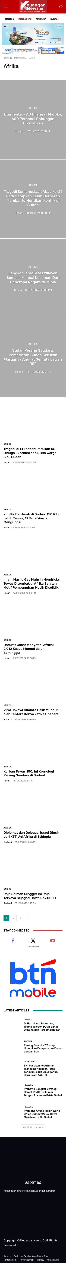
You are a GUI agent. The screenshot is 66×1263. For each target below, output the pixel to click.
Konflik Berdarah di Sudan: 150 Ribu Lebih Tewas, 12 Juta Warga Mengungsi (32, 518)
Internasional (20, 57)
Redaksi (8, 842)
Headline (28, 1085)
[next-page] (28, 918)
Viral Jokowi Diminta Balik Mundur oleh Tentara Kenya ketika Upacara (31, 712)
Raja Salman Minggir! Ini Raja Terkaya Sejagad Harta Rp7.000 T (30, 896)
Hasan (7, 462)
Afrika (33, 108)
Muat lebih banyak (33, 1127)
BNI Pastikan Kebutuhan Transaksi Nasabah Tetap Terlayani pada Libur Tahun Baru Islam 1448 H (41, 1070)
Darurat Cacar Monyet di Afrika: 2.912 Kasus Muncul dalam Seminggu (29, 649)
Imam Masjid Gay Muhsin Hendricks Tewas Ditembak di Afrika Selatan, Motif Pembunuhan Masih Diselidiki (32, 583)
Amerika (28, 1020)
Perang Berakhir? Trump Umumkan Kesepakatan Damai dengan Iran (43, 1048)
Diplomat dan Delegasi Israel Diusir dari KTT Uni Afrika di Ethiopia (31, 835)
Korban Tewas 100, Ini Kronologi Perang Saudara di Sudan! (29, 773)
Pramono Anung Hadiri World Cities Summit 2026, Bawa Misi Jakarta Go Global (42, 1114)
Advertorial (30, 1062)
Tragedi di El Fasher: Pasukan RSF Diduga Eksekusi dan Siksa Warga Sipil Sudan (30, 453)
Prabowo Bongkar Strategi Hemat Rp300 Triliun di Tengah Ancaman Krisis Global (43, 1092)
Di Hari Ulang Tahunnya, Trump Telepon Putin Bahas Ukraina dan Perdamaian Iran (42, 1026)
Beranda (8, 57)
